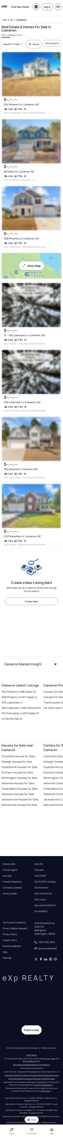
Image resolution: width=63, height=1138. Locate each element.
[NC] (11, 20)
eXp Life (38, 864)
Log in (47, 6)
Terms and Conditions (14, 922)
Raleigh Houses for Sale (17, 762)
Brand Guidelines (12, 946)
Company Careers (12, 887)
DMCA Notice (31, 1055)
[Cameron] (21, 20)
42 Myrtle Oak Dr (12, 719)
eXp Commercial (43, 893)
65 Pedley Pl (31, 713)
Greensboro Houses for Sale (19, 788)
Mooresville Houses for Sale (19, 805)
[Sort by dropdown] (13, 44)
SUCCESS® (40, 876)
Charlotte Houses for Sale (18, 756)
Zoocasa (39, 870)
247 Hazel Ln (29, 697)
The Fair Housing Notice (43, 1085)
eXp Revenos (41, 887)
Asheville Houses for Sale (18, 783)
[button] (31, 664)
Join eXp (7, 876)
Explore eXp (9, 864)
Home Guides (10, 893)
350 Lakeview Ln (12, 702)
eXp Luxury (40, 899)
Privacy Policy (10, 934)
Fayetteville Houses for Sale (19, 767)
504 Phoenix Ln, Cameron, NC (21, 104)
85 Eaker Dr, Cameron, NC (19, 171)
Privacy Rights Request (15, 928)
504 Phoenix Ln (11, 692)
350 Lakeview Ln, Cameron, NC (22, 402)
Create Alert (31, 601)
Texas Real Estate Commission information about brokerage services (31, 1075)
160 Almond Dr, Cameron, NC (21, 469)
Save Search (52, 43)
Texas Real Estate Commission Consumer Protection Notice (31, 1078)
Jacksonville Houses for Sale (20, 799)
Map (31, 1119)
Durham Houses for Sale (17, 772)
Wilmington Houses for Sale (19, 778)
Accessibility (41, 911)
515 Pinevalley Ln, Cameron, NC (22, 536)
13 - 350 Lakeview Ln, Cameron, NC (24, 335)
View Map (31, 266)
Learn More (45, 1091)
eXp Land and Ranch (45, 905)
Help (5, 952)
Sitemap (7, 958)
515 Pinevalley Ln (12, 713)
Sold (11, 1131)
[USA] (5, 20)
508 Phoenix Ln (11, 697)
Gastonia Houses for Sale (18, 794)
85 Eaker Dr (29, 692)
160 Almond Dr (32, 708)
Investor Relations (12, 882)
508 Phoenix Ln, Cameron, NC (21, 238)
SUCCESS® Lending (44, 882)
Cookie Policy (10, 940)
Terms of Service (29, 1061)
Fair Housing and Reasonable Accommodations (31, 1064)
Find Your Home (20, 6)
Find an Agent (10, 870)
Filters (34, 44)
